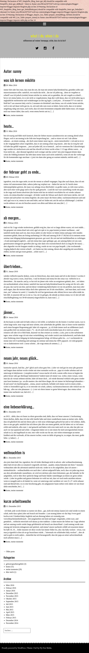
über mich (9, 572)
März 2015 (10, 615)
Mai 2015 (9, 610)
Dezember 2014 (12, 620)
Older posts (9, 551)
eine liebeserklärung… (19, 407)
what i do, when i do (44, 36)
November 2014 (12, 623)
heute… (9, 126)
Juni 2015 (9, 607)
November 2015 (12, 596)
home (8, 115)
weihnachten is (14, 452)
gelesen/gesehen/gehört (15, 564)
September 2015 (12, 601)
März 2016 (10, 585)
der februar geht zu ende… (22, 172)
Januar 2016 (10, 591)
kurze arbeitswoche (17, 501)
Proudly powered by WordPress (14, 648)
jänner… (9, 312)
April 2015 (10, 612)
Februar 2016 (11, 588)
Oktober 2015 (11, 599)
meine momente (17, 115)
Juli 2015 (9, 604)
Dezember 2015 (12, 593)
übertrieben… (13, 266)
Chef (35, 648)
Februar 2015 (11, 618)
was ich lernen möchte (19, 80)
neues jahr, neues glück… (21, 358)
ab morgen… (12, 218)
